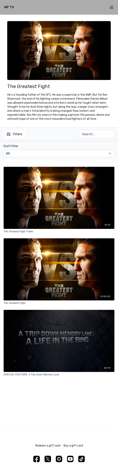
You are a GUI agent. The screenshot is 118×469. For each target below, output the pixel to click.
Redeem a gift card (47, 445)
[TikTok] (81, 459)
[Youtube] (70, 459)
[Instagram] (59, 459)
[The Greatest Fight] (59, 303)
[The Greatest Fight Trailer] (59, 231)
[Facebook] (36, 459)
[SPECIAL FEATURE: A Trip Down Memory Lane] (59, 375)
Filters (14, 134)
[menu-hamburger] (111, 7)
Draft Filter (11, 146)
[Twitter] (48, 459)
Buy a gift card (73, 445)
